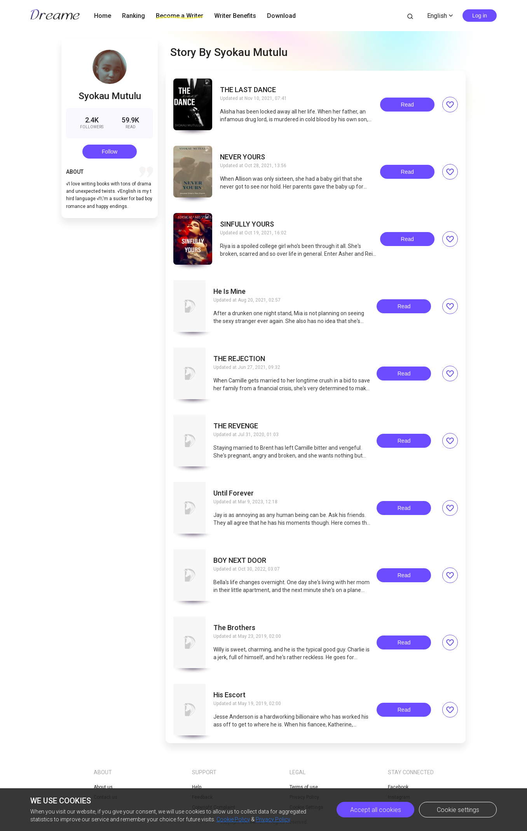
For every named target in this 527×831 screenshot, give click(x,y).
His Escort (229, 695)
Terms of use (304, 787)
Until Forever (233, 493)
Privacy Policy (273, 819)
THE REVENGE (235, 426)
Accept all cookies (375, 810)
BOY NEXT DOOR (239, 560)
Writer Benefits (235, 15)
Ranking (133, 15)
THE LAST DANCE (248, 90)
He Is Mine (229, 291)
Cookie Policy (233, 819)
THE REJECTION (239, 359)
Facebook (398, 787)
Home (102, 15)
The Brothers (234, 628)
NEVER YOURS (242, 157)
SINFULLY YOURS (247, 224)
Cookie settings (458, 810)
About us (103, 787)
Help (196, 787)
